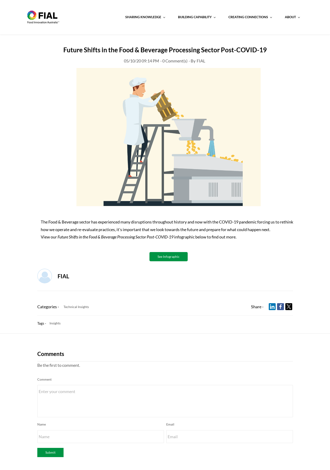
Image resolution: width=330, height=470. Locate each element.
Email (170, 425)
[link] (168, 71)
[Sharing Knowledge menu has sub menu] (134, 17)
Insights (55, 324)
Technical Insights (76, 307)
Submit (50, 453)
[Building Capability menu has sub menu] (186, 17)
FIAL (201, 61)
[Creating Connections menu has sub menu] (239, 17)
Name (41, 425)
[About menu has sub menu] (282, 17)
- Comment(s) (173, 61)
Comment (44, 380)
